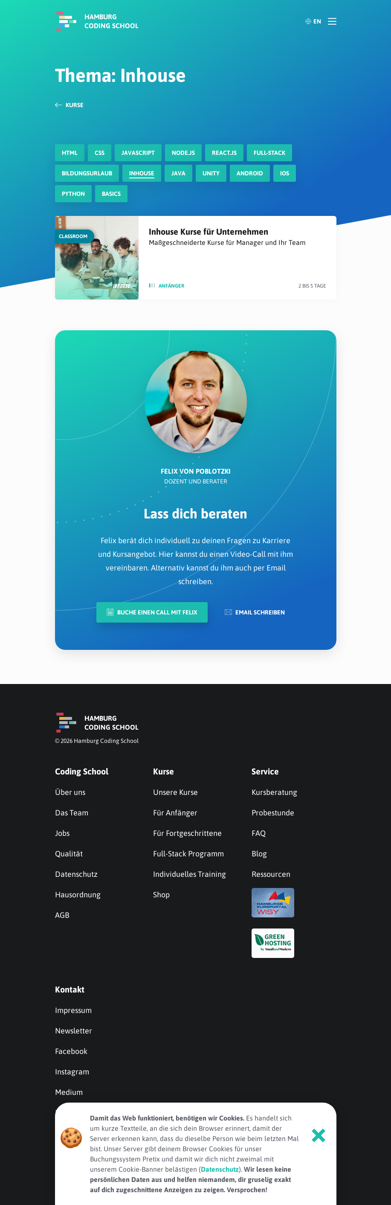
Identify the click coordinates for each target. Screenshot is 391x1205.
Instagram (72, 1071)
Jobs (62, 833)
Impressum (73, 1010)
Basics (111, 193)
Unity (211, 173)
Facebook (71, 1051)
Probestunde (273, 812)
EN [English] (313, 21)
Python (73, 193)
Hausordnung (78, 894)
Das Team (71, 812)
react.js (224, 152)
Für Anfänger (175, 812)
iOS (284, 173)
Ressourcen (271, 874)
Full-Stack (269, 152)
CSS (99, 152)
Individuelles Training (189, 874)
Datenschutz (76, 874)
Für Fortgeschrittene (187, 833)
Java (178, 173)
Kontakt (69, 989)
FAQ (259, 833)
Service (265, 771)
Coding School (81, 771)
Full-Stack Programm (188, 853)
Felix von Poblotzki (196, 471)
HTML (70, 152)
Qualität (69, 853)
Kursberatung (274, 792)
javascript (138, 152)
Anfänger (171, 286)
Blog (259, 853)
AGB (62, 915)
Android (250, 173)
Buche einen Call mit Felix (152, 612)
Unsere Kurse (175, 792)
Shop (161, 894)
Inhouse (141, 173)
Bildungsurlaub (87, 173)
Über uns (70, 792)
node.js (183, 152)
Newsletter (73, 1030)
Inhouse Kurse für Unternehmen (208, 231)
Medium (69, 1092)
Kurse (163, 771)
